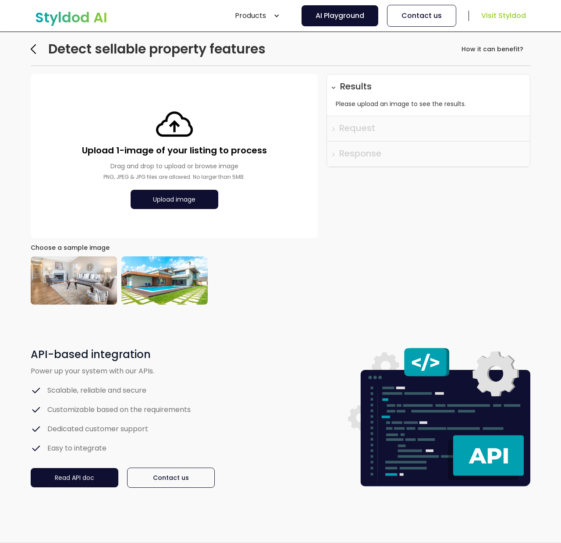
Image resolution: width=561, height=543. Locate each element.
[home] (71, 17)
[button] (257, 16)
